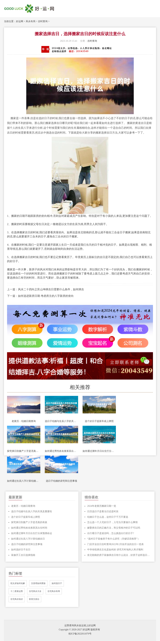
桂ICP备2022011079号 (79, 633)
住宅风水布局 (54, 591)
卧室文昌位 (34, 599)
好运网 (19, 21)
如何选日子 (57, 583)
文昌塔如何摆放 (38, 583)
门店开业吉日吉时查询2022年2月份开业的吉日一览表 (115, 544)
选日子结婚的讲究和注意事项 (61, 481)
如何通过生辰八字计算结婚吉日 (23, 481)
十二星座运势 (16, 591)
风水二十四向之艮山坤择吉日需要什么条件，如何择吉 (51, 289)
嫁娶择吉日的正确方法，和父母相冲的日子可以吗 (113, 527)
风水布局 (30, 21)
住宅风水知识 (16, 599)
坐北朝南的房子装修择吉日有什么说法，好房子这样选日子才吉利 (119, 555)
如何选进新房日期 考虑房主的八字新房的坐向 (46, 295)
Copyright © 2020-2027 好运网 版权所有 (79, 629)
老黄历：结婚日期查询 (24, 421)
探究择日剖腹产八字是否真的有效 (23, 451)
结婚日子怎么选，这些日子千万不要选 (107, 517)
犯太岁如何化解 (17, 583)
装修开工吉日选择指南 (23, 555)
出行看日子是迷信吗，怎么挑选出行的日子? (110, 533)
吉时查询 (43, 21)
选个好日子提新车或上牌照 (99, 421)
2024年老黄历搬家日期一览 (101, 506)
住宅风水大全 (35, 591)
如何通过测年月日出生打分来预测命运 (99, 451)
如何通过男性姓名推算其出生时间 (61, 451)
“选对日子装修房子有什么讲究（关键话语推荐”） (113, 538)
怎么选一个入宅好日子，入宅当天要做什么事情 (112, 522)
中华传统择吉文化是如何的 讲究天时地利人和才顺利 (115, 549)
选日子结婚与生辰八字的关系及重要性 (61, 421)
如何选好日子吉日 (20, 549)
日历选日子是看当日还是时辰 (102, 511)
